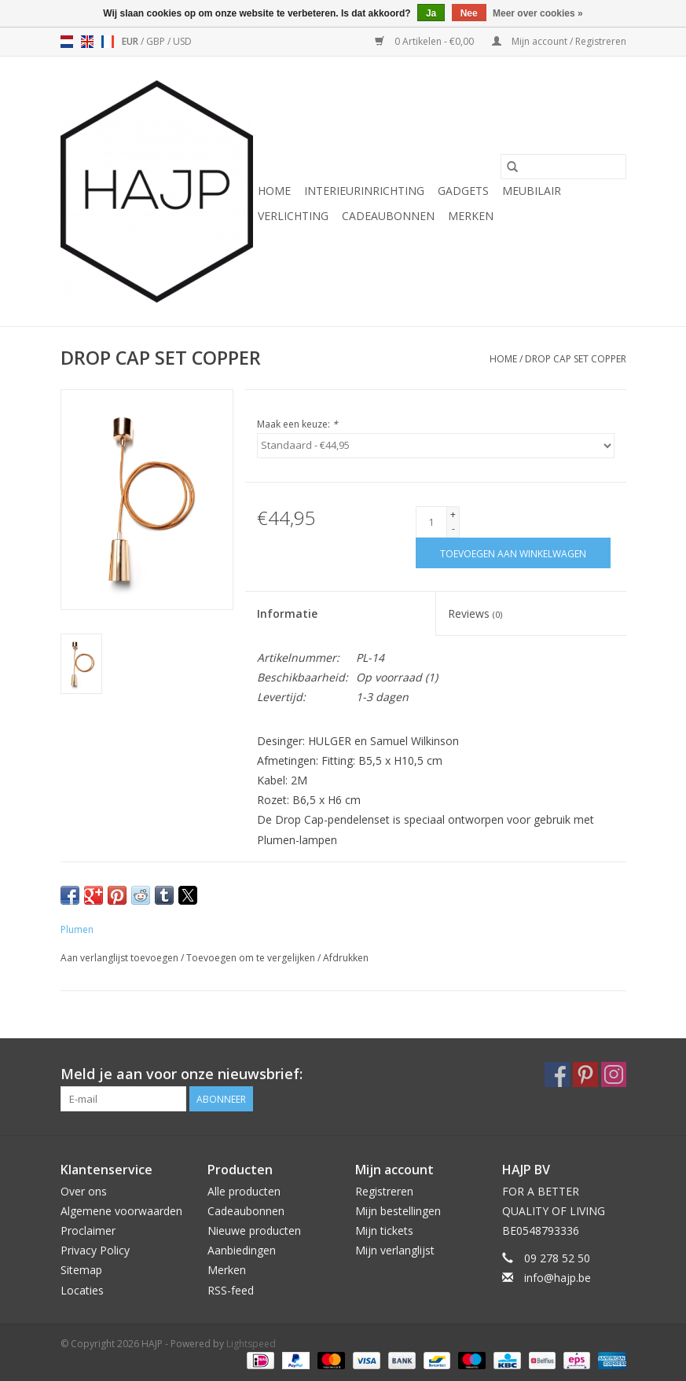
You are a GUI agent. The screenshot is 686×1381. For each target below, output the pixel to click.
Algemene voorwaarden (121, 1210)
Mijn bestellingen (398, 1210)
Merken (470, 215)
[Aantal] (431, 522)
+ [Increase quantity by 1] (453, 514)
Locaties (82, 1290)
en (87, 41)
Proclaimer (88, 1230)
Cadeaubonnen (388, 215)
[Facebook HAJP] (557, 1074)
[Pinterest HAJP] (585, 1074)
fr (107, 41)
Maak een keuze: (297, 424)
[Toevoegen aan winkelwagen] (513, 553)
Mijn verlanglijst (395, 1250)
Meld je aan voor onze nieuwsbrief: (182, 1074)
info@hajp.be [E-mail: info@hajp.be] (557, 1277)
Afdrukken (346, 957)
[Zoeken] (563, 166)
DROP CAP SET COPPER (575, 358)
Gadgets (463, 190)
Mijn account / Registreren (559, 41)
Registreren (384, 1191)
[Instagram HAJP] (613, 1074)
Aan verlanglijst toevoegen (121, 957)
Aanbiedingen (241, 1250)
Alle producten (244, 1191)
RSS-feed (230, 1290)
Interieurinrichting (364, 190)
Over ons (84, 1191)
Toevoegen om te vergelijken (251, 957)
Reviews (475, 613)
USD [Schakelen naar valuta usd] (182, 41)
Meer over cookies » (538, 13)
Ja (431, 13)
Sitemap (81, 1269)
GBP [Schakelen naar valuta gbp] (156, 41)
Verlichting (293, 215)
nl (67, 41)
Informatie (287, 613)
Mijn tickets (384, 1230)
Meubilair (531, 190)
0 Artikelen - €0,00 (425, 41)
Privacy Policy (95, 1250)
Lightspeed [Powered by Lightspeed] (251, 1343)
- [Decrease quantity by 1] (453, 528)
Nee (469, 13)
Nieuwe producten (254, 1230)
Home (274, 190)
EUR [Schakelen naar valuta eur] (131, 41)
